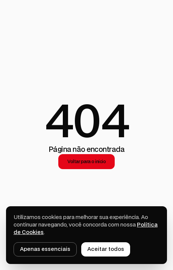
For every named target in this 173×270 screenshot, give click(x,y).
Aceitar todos (105, 249)
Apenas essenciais (45, 249)
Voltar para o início (86, 161)
